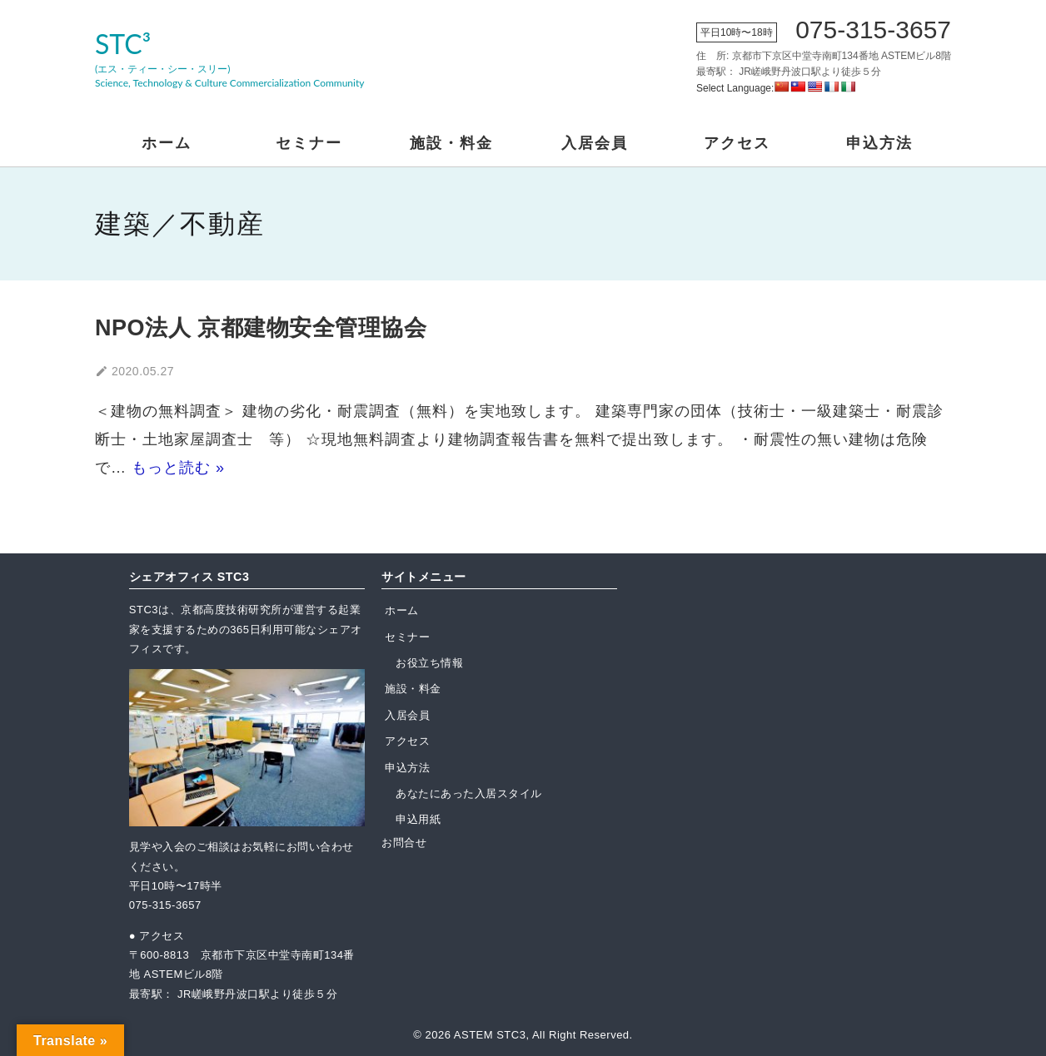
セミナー (309, 143)
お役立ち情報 (429, 663)
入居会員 (594, 143)
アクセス (737, 143)
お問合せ (403, 842)
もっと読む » (178, 467)
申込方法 (879, 143)
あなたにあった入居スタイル (469, 793)
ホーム (167, 143)
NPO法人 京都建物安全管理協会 (260, 327)
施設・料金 (451, 143)
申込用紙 (418, 819)
